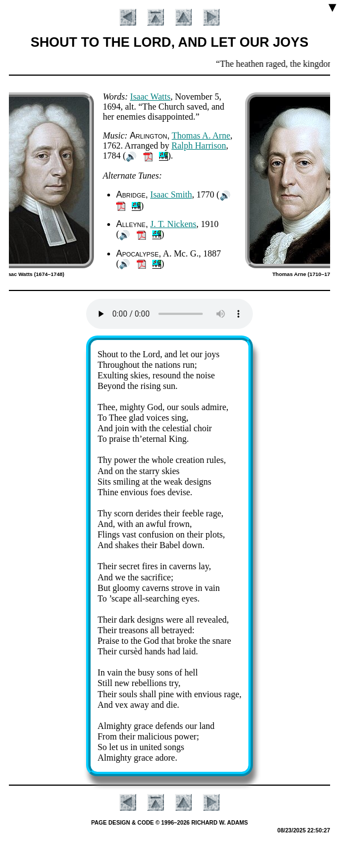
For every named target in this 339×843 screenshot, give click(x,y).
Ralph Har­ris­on (199, 145)
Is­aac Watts (150, 96)
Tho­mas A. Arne (201, 135)
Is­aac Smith (171, 194)
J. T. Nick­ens (173, 224)
